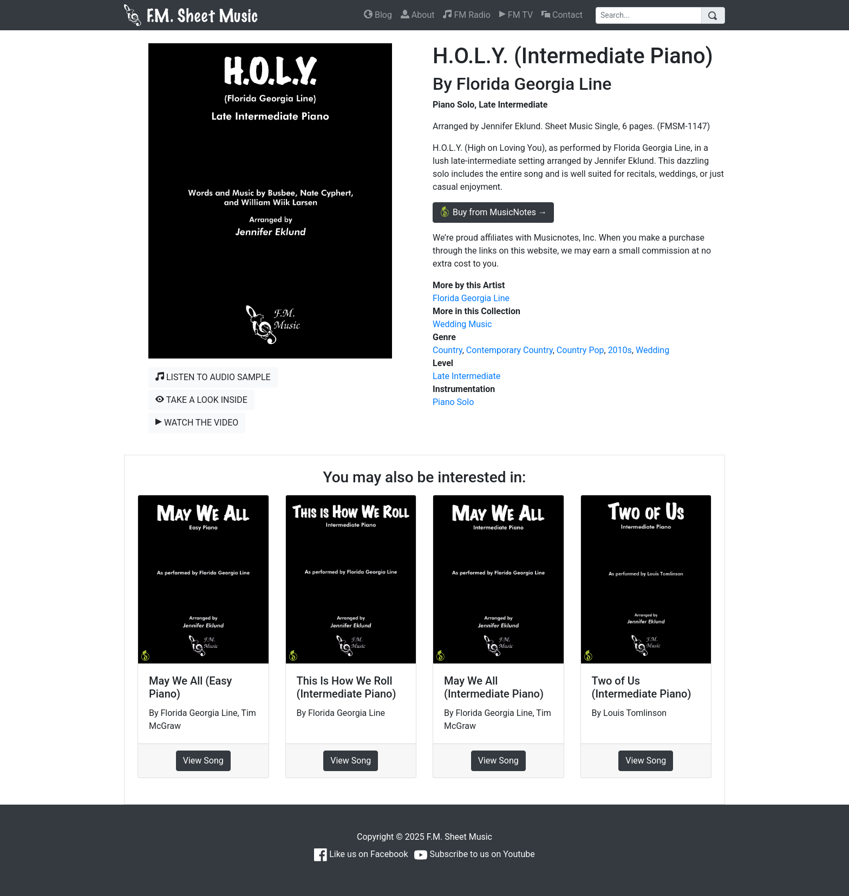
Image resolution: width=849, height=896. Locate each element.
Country (447, 350)
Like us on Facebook (361, 854)
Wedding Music (462, 324)
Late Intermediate (466, 376)
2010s (620, 350)
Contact (562, 15)
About (418, 15)
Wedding (652, 350)
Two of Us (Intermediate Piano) (641, 687)
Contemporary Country (509, 350)
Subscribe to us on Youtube (474, 854)
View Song (203, 760)
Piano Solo (453, 402)
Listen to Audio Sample (213, 377)
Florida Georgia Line (471, 298)
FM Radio (466, 15)
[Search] (649, 15)
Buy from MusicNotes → (493, 211)
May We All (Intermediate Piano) (494, 687)
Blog (378, 15)
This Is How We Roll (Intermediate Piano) (346, 687)
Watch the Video (196, 422)
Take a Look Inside (201, 400)
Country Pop (580, 350)
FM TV (516, 15)
